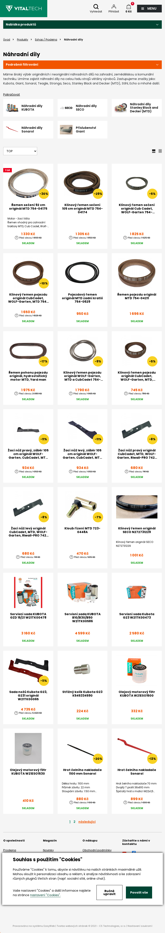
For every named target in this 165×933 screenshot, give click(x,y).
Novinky (48, 850)
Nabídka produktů (21, 24)
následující (87, 822)
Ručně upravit (109, 892)
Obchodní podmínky (97, 850)
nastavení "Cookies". (45, 895)
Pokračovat (11, 94)
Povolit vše (139, 892)
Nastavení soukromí (140, 926)
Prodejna (9, 850)
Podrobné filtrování (22, 64)
